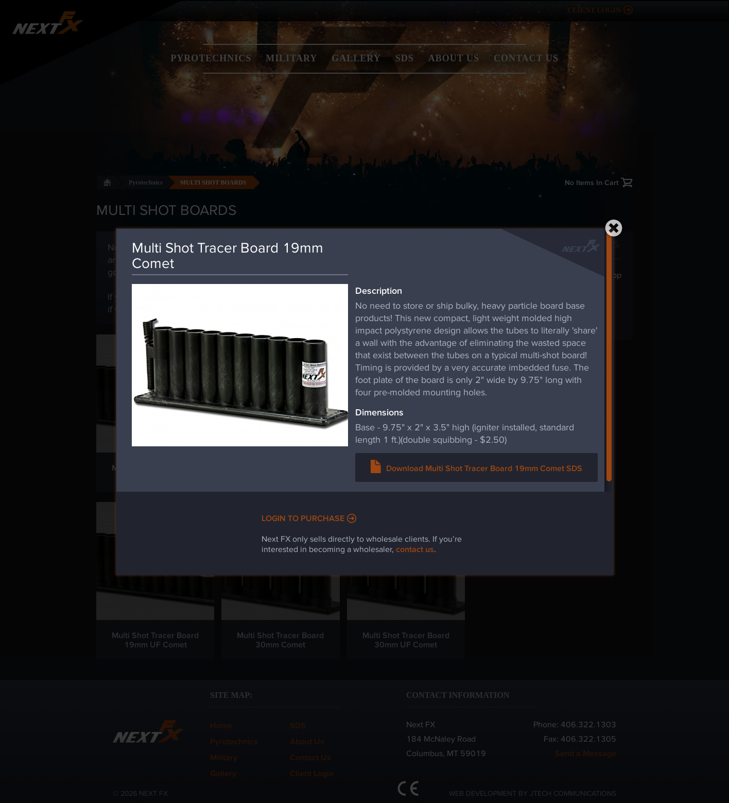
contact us (415, 549)
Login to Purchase (303, 518)
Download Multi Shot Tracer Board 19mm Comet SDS (484, 468)
